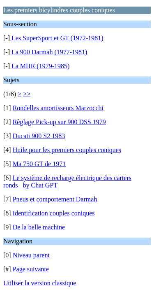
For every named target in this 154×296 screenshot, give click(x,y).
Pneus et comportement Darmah (55, 199)
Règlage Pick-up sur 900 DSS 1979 (59, 121)
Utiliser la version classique (39, 283)
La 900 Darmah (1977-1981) (49, 52)
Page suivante (31, 269)
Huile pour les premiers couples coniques (67, 149)
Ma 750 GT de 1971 (39, 163)
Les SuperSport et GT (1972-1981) (57, 38)
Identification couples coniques (54, 213)
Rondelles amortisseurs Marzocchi (58, 107)
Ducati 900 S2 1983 (39, 135)
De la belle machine (39, 227)
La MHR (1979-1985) (40, 65)
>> (26, 93)
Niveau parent (31, 255)
